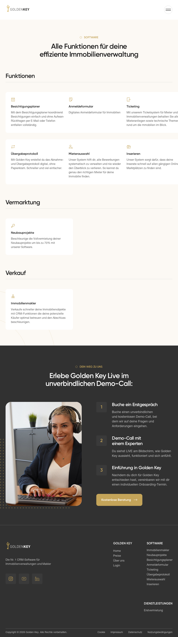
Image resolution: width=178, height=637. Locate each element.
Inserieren (153, 584)
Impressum (117, 632)
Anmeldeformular (157, 565)
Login (116, 565)
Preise (117, 556)
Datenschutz (135, 632)
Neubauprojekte (157, 555)
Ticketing (152, 570)
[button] (168, 10)
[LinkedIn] (37, 579)
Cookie (101, 632)
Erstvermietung (153, 610)
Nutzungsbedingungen (160, 632)
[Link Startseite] (18, 9)
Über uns (118, 561)
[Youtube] (24, 579)
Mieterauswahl (156, 579)
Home (117, 551)
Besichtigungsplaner (159, 560)
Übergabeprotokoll (158, 575)
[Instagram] (11, 579)
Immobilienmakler (158, 550)
